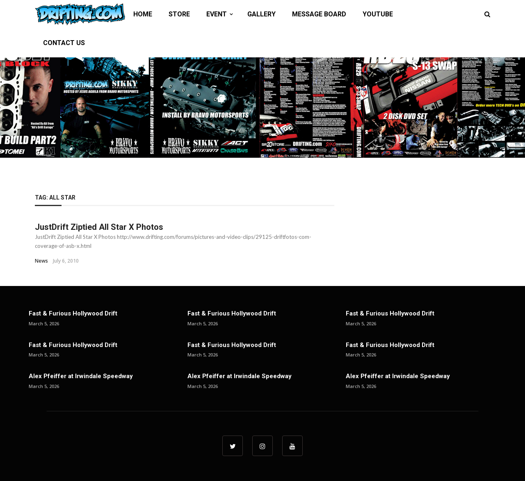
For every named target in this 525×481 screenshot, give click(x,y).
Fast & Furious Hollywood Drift (73, 313)
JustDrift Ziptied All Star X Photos (99, 227)
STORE (179, 14)
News (41, 260)
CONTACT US (64, 43)
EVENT (216, 14)
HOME (142, 14)
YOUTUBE (378, 14)
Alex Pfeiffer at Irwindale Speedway (81, 376)
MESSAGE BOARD (319, 14)
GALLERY (261, 14)
